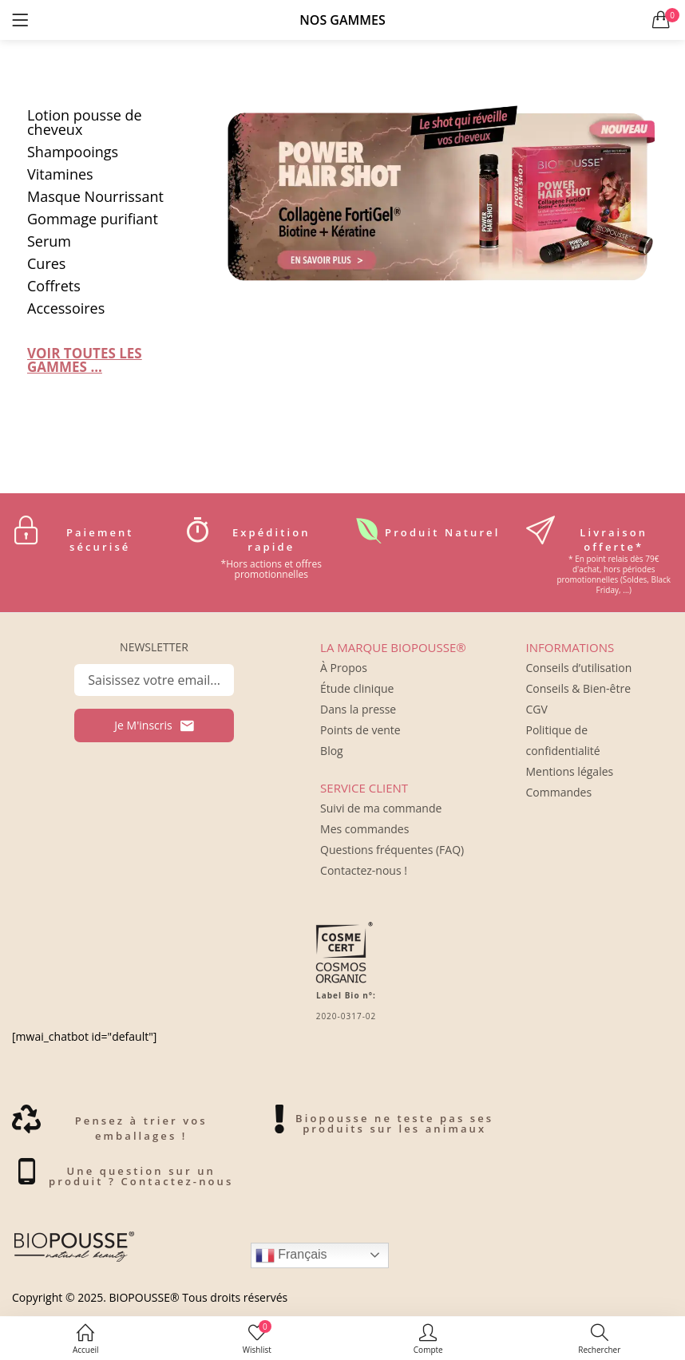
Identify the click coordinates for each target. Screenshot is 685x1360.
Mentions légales (569, 771)
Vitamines (60, 174)
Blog (331, 750)
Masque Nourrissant (95, 196)
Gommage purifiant (92, 218)
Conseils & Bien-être (578, 688)
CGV (536, 709)
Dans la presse (358, 709)
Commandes (558, 792)
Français (291, 1255)
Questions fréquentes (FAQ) (392, 849)
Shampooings (72, 151)
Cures (46, 263)
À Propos (343, 667)
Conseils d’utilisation (578, 667)
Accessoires (66, 308)
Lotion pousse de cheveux (84, 122)
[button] (661, 20)
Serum (49, 241)
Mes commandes (364, 828)
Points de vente (360, 729)
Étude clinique (357, 688)
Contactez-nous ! (363, 870)
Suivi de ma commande (380, 808)
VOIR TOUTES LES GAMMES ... (84, 360)
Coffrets (54, 285)
